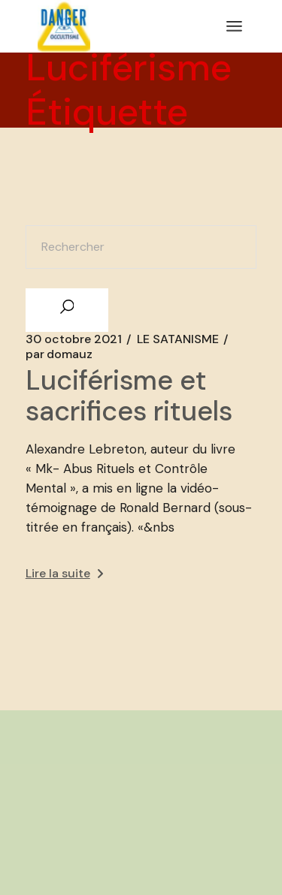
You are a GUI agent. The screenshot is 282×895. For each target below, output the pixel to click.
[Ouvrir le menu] (234, 26)
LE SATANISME (178, 339)
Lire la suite (64, 573)
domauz (59, 354)
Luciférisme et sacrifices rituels (129, 396)
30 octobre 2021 (74, 339)
